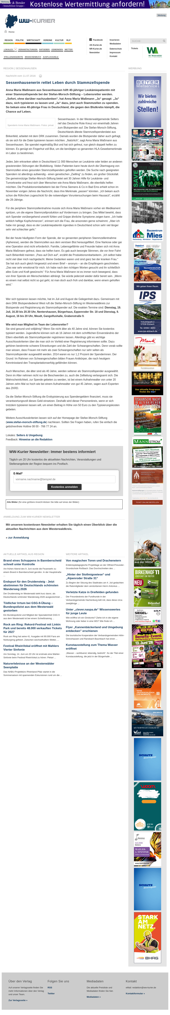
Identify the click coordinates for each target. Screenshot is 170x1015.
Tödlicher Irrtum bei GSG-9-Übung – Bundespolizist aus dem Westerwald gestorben (28, 606)
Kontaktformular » (135, 993)
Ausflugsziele (50, 57)
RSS (50, 987)
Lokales (10, 49)
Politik (19, 40)
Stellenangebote (13, 57)
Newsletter (94, 52)
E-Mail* (17, 473)
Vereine (48, 40)
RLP (68, 40)
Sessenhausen (25, 68)
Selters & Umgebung (29, 435)
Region (8, 40)
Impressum (115, 52)
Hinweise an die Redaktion (35, 439)
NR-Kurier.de (95, 49)
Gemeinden (57, 49)
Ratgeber (44, 49)
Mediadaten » (94, 997)
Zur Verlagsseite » (17, 1000)
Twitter (51, 993)
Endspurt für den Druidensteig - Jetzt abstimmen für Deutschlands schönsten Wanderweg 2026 (30, 585)
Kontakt (113, 56)
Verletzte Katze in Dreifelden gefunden (92, 592)
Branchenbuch (33, 57)
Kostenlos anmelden (64, 486)
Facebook (98, 40)
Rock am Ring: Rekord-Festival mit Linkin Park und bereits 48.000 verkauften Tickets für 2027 (32, 628)
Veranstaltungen (27, 49)
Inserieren (114, 40)
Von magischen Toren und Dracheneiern (93, 560)
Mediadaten (115, 44)
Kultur (59, 40)
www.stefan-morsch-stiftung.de (26, 422)
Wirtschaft (33, 40)
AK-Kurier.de (95, 45)
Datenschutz (116, 49)
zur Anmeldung (18, 537)
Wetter (68, 49)
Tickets (134, 48)
